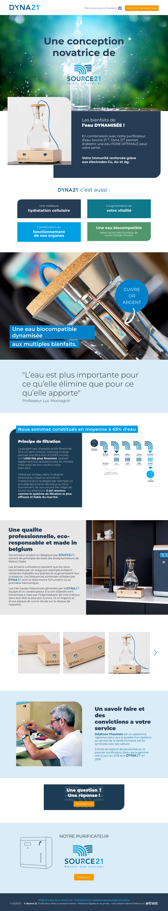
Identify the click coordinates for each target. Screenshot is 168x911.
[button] (155, 653)
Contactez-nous (84, 804)
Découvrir (84, 877)
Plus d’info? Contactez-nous (142, 8)
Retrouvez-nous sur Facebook (103, 8)
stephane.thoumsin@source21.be (111, 900)
